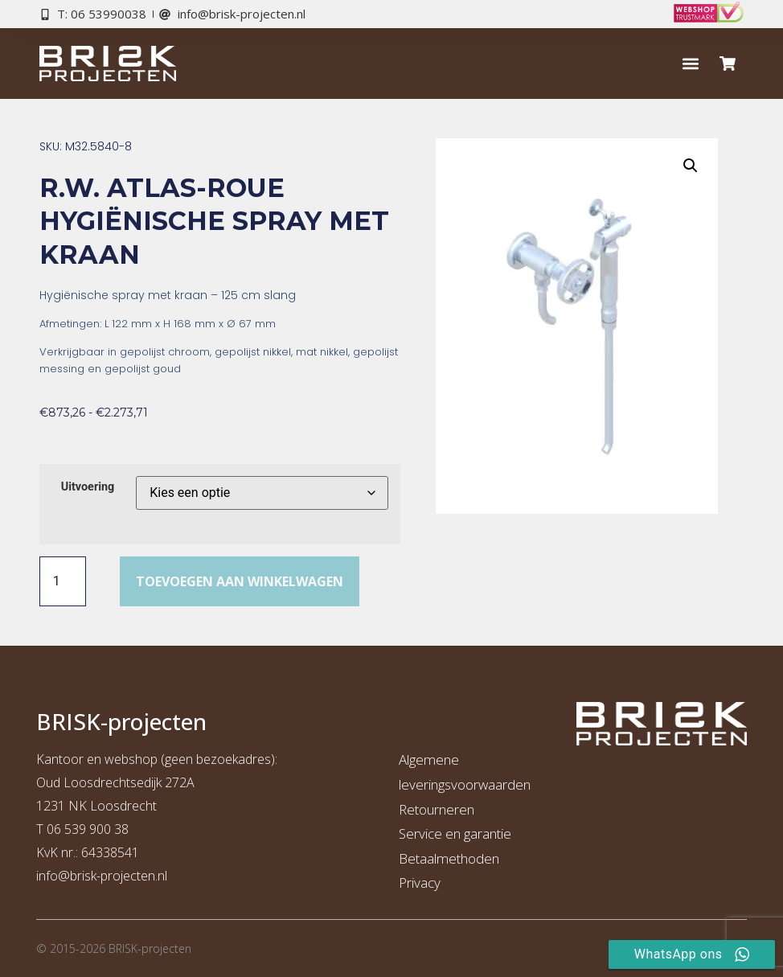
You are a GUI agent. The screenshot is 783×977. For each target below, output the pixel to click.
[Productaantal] (62, 581)
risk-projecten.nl (122, 876)
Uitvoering (88, 487)
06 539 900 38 (88, 829)
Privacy (420, 882)
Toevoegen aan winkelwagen (239, 581)
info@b (56, 876)
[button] (690, 64)
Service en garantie (455, 833)
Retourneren (436, 809)
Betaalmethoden (449, 858)
